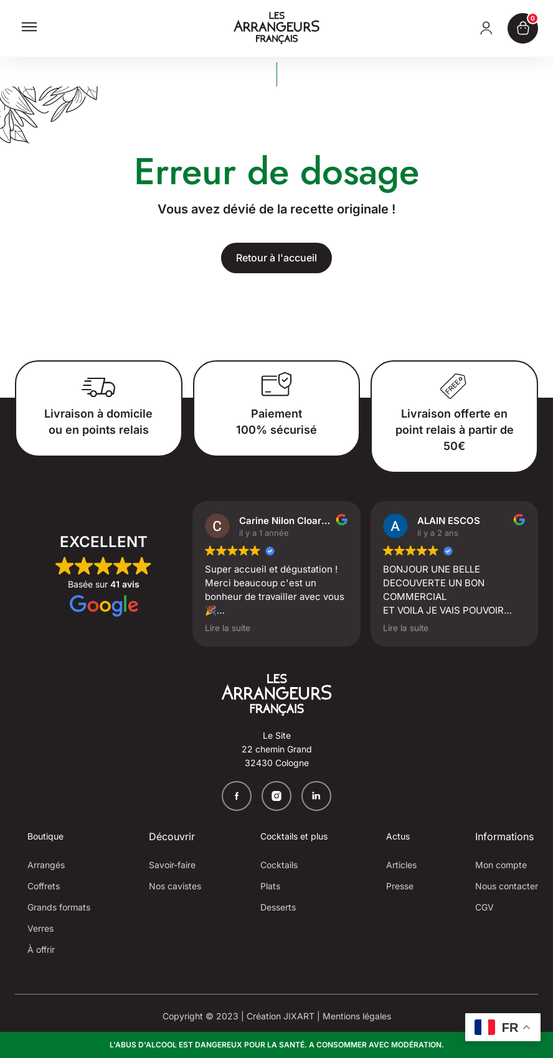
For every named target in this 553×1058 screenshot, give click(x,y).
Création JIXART (280, 1016)
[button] (29, 31)
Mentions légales (357, 1016)
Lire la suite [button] (227, 628)
